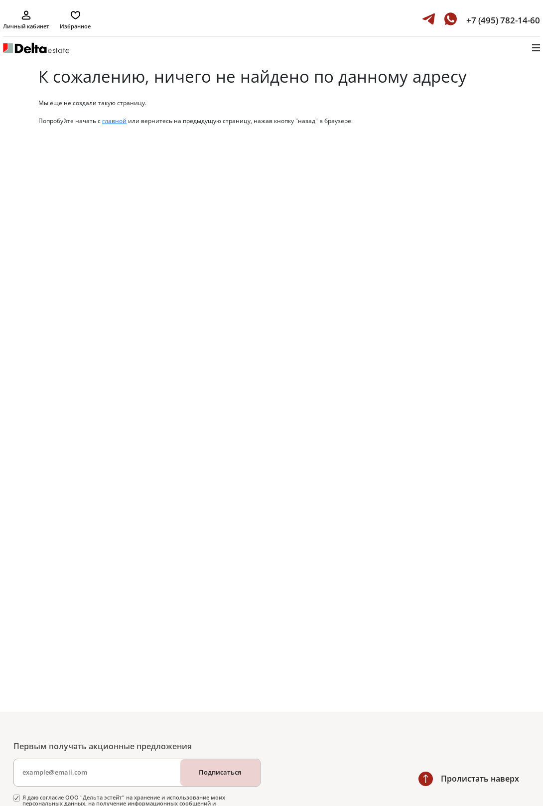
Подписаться (220, 772)
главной (114, 121)
